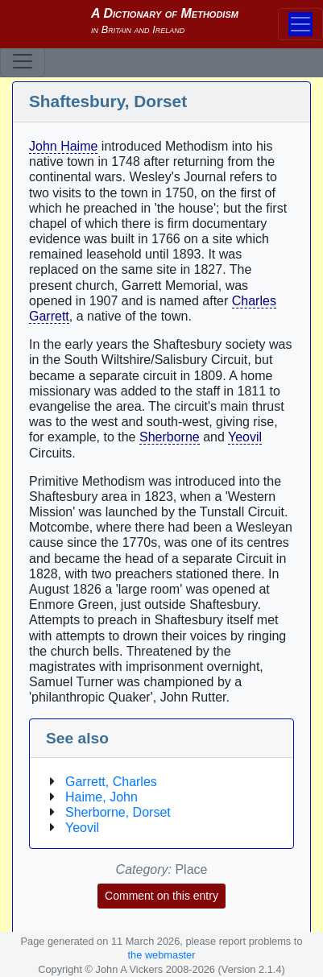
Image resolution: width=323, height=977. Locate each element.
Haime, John (101, 797)
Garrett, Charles (111, 782)
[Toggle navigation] (22, 61)
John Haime (63, 146)
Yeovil (245, 437)
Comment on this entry (161, 895)
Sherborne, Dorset (118, 812)
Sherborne (169, 437)
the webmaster (162, 955)
